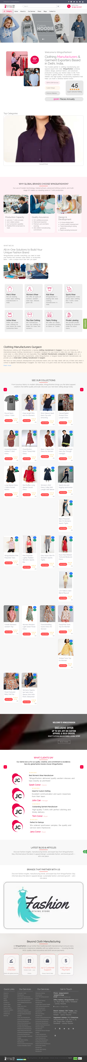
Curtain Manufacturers (22, 1024)
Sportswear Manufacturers (41, 1023)
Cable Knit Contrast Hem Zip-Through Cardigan (65, 451)
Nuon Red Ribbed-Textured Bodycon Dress (65, 557)
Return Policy (7, 1006)
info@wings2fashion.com (64, 997)
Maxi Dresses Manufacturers (24, 1019)
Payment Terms (8, 1008)
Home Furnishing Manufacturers (25, 1043)
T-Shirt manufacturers (40, 1034)
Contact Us (52, 11)
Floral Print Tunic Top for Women (64, 626)
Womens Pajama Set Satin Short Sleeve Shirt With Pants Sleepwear (29, 693)
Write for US (7, 1011)
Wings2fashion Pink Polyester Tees (11, 557)
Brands (5, 1000)
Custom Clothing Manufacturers (43, 1017)
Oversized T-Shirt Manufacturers (25, 998)
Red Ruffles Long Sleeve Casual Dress (29, 487)
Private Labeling (72, 320)
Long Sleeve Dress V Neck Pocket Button (11, 487)
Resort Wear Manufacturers (24, 1023)
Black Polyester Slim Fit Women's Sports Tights (65, 521)
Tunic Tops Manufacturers (23, 1017)
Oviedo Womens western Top (10, 626)
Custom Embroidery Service (24, 1045)
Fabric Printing (51, 320)
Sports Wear (71, 294)
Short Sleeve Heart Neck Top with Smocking (47, 415)
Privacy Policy (7, 1004)
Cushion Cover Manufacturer (24, 1026)
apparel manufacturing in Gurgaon (22, 362)
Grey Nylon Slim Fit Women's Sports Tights (47, 558)
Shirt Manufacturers (40, 1008)
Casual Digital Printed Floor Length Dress (63, 415)
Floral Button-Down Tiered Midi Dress (29, 451)
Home (16, 11)
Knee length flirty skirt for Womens (29, 414)
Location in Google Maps (61, 1006)
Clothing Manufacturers (41, 1041)
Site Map (6, 1015)
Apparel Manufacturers (23, 1010)
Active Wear (11, 320)
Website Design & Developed (58, 1057)
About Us (22, 11)
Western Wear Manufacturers (42, 1024)
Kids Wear (50, 294)
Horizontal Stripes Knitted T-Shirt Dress (11, 451)
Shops (39, 11)
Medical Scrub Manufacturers (24, 1028)
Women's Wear (32, 294)
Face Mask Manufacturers (41, 1039)
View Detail (9, 420)
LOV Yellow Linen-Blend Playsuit (65, 592)
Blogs (45, 11)
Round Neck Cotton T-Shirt (9, 414)
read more (64, 742)
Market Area (7, 1013)
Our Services (31, 11)
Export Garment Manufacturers (42, 1043)
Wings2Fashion (34, 1057)
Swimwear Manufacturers (23, 1034)
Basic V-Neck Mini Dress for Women (47, 450)
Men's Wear (11, 294)
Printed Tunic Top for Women (65, 659)
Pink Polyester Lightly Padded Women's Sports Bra (28, 559)
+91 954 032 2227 (76, 7)
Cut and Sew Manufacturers (42, 1019)
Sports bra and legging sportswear (66, 486)
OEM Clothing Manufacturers (42, 1006)
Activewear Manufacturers (41, 1021)
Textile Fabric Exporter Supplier (42, 1004)
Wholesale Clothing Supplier (24, 1011)
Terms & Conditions (8, 1010)
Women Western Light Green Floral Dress (29, 627)
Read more (7, 365)
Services (6, 995)
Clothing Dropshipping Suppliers (25, 1032)
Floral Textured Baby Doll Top (10, 693)
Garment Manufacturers (23, 1021)
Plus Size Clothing (33, 320)
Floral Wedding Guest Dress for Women (46, 627)
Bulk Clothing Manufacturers (24, 1030)
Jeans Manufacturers (40, 1038)
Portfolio (6, 996)
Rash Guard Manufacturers (23, 1000)
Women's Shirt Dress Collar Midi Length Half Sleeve (47, 487)
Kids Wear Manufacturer (41, 1036)
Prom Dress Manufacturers (23, 996)
